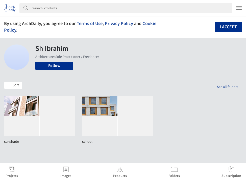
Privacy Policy (119, 23)
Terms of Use (90, 23)
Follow (54, 66)
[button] (13, 85)
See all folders (227, 87)
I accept (228, 27)
